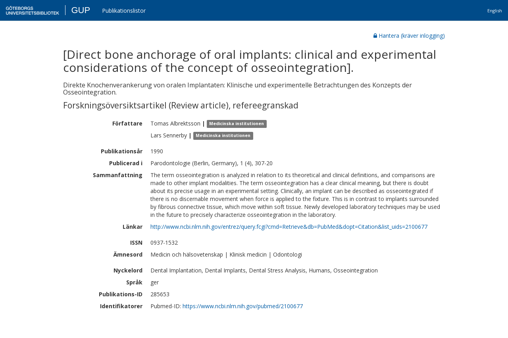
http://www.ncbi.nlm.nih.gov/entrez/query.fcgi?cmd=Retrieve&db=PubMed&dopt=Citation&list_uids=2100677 (288, 226)
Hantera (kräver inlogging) (409, 35)
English (494, 11)
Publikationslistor (124, 10)
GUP (80, 10)
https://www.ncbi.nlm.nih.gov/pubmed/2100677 (243, 306)
